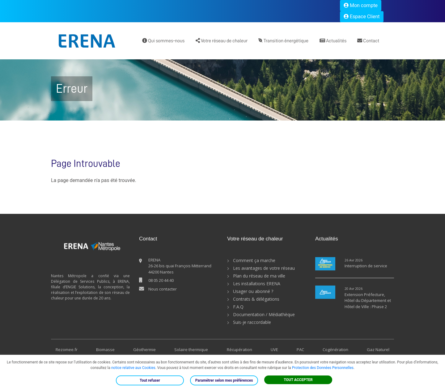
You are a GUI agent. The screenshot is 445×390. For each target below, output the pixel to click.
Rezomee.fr (67, 349)
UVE (274, 349)
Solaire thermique (191, 349)
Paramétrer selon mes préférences (224, 380)
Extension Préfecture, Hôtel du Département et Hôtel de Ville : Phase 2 (368, 300)
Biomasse (105, 349)
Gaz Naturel (378, 349)
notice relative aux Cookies (133, 368)
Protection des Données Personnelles (323, 368)
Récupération (239, 349)
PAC (300, 349)
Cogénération (335, 349)
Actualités (333, 40)
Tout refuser (150, 380)
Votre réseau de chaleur (222, 40)
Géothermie (144, 349)
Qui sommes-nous (163, 40)
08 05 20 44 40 (161, 280)
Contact (368, 40)
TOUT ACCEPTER (298, 380)
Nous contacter (162, 289)
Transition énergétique (283, 40)
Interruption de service (366, 266)
